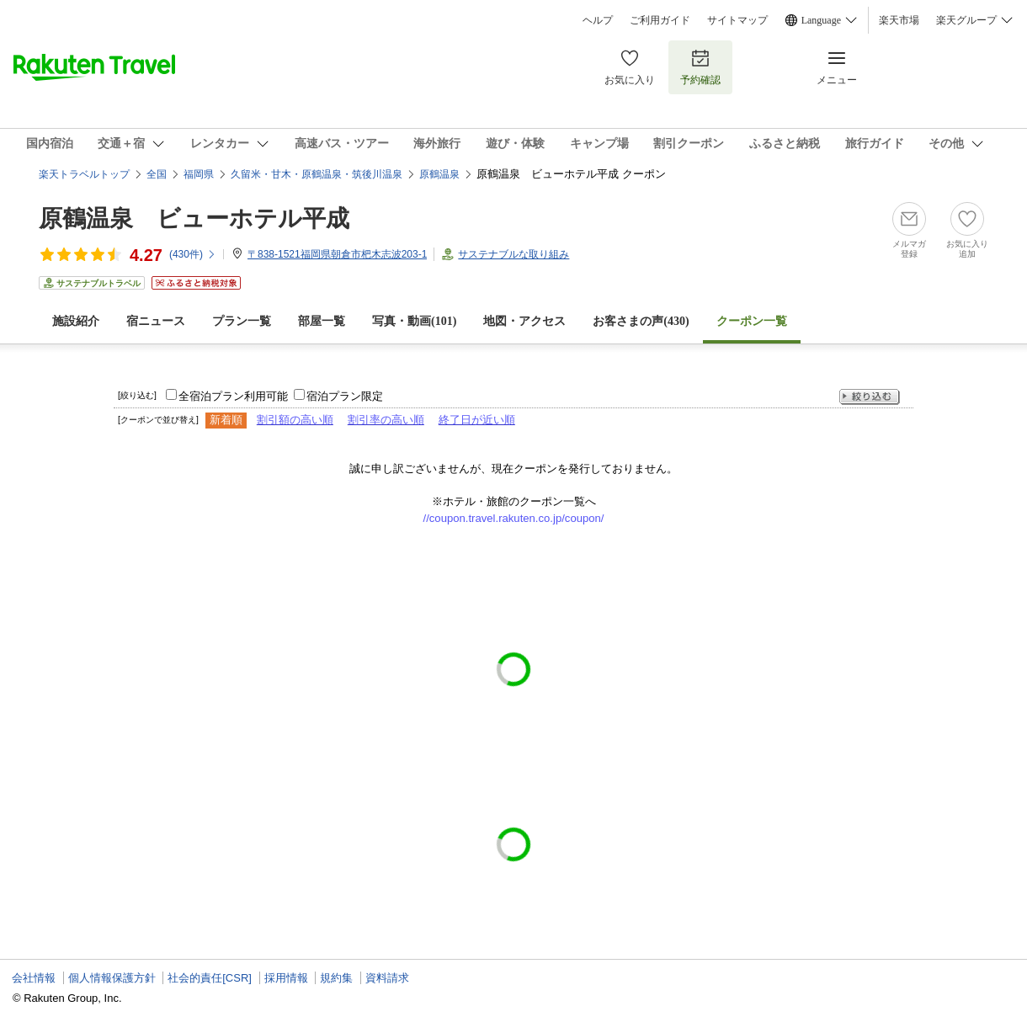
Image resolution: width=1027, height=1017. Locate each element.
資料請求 (387, 978)
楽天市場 (899, 20)
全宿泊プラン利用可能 (233, 396)
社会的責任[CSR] (210, 978)
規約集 (336, 978)
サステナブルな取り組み (513, 254)
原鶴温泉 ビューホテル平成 (194, 218)
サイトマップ (737, 20)
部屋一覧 (321, 321)
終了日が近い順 (477, 419)
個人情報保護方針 (112, 978)
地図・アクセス (524, 321)
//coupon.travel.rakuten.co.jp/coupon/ (513, 518)
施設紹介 (75, 321)
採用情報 (286, 978)
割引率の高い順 (386, 419)
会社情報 (34, 978)
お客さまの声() (641, 321)
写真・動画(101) (414, 321)
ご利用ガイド (660, 20)
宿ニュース (155, 321)
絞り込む (869, 397)
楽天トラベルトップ (84, 174)
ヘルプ (598, 20)
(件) (192, 254)
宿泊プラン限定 (344, 396)
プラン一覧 (241, 321)
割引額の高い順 (295, 419)
